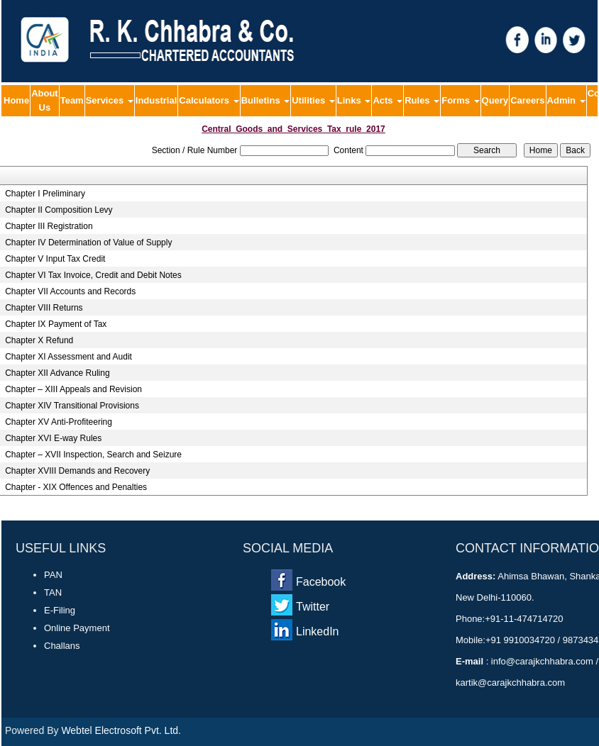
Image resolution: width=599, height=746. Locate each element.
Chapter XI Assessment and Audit (68, 357)
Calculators (208, 100)
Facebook (321, 582)
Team (72, 100)
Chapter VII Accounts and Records (70, 291)
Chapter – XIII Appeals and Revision (73, 389)
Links (354, 100)
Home (16, 100)
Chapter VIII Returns (43, 308)
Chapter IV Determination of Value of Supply (88, 242)
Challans (62, 645)
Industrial (156, 100)
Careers (527, 100)
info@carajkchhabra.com (541, 661)
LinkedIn (317, 631)
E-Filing (59, 610)
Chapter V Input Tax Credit (55, 259)
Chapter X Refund (39, 340)
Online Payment (77, 628)
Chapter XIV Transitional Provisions (72, 406)
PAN (53, 574)
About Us (44, 100)
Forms (460, 100)
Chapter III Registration (48, 226)
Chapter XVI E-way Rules (53, 438)
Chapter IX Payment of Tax (55, 324)
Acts (387, 100)
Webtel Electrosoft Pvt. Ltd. (121, 730)
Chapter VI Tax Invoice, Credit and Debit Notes (93, 275)
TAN (53, 592)
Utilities (313, 100)
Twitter (312, 607)
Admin (566, 100)
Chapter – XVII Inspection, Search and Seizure (93, 455)
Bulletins (265, 100)
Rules (422, 100)
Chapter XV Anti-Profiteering (58, 422)
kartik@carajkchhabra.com (510, 682)
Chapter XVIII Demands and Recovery (77, 471)
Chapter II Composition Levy (58, 210)
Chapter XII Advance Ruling (57, 373)
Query (495, 100)
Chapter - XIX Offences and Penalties (76, 487)
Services (109, 100)
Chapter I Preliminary (45, 194)
